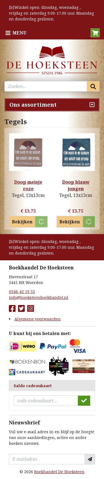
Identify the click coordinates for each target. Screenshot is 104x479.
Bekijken (22, 222)
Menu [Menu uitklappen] (19, 33)
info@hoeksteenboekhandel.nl (38, 297)
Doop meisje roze (28, 185)
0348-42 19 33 (22, 291)
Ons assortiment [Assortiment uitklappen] (33, 104)
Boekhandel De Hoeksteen (59, 471)
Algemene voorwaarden (37, 319)
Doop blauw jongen (76, 185)
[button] (95, 32)
